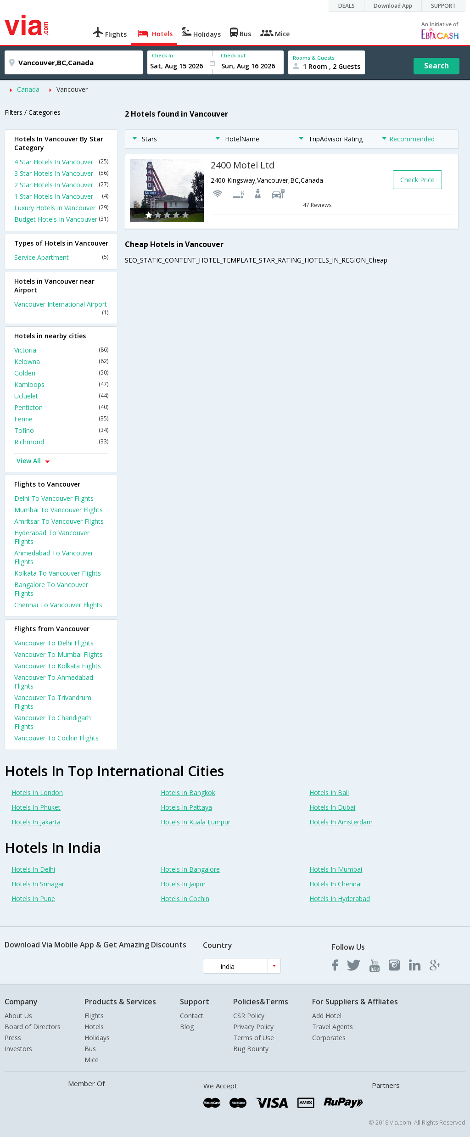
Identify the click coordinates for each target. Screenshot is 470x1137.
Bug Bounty (251, 1048)
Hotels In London (37, 792)
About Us (18, 1015)
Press (13, 1037)
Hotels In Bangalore (190, 869)
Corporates (329, 1037)
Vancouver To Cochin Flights (56, 738)
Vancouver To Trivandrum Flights (52, 702)
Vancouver (72, 89)
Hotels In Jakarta (36, 822)
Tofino (61, 430)
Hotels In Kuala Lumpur (195, 822)
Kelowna (61, 361)
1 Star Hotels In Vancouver (61, 196)
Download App (393, 6)
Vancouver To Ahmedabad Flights (53, 681)
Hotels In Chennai (335, 883)
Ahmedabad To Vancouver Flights (53, 557)
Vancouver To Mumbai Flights (58, 654)
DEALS (346, 6)
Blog (187, 1026)
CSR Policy (248, 1015)
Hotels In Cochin (185, 898)
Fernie (61, 418)
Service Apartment (61, 257)
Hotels (94, 1026)
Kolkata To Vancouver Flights (57, 573)
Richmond (61, 441)
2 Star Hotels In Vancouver (61, 184)
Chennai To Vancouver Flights (58, 604)
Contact (191, 1015)
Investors (18, 1048)
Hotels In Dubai (332, 807)
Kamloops (61, 384)
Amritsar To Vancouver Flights (59, 521)
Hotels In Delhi (33, 869)
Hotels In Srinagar (37, 883)
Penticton (61, 407)
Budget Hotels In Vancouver (61, 219)
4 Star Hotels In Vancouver (61, 161)
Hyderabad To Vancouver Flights (52, 537)
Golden (61, 373)
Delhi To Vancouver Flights (54, 498)
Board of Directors (33, 1026)
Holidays (97, 1037)
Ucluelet (61, 396)
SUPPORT (443, 6)
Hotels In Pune (33, 898)
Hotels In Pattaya (186, 807)
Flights (94, 1015)
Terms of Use (253, 1037)
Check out (233, 55)
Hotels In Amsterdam (341, 822)
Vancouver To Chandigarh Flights (52, 722)
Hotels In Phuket (36, 807)
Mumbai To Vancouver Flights (58, 509)
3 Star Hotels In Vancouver (61, 173)
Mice (91, 1059)
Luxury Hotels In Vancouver (61, 207)
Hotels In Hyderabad (339, 898)
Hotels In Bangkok (188, 792)
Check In (162, 55)
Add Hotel (326, 1015)
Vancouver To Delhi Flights (54, 643)
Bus (90, 1048)
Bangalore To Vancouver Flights (51, 589)
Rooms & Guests (314, 57)
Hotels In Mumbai (335, 869)
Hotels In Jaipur (183, 883)
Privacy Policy (253, 1026)
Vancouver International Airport (61, 308)
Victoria (61, 350)
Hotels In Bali (329, 792)
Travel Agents (332, 1026)
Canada (28, 89)
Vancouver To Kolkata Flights (57, 665)
